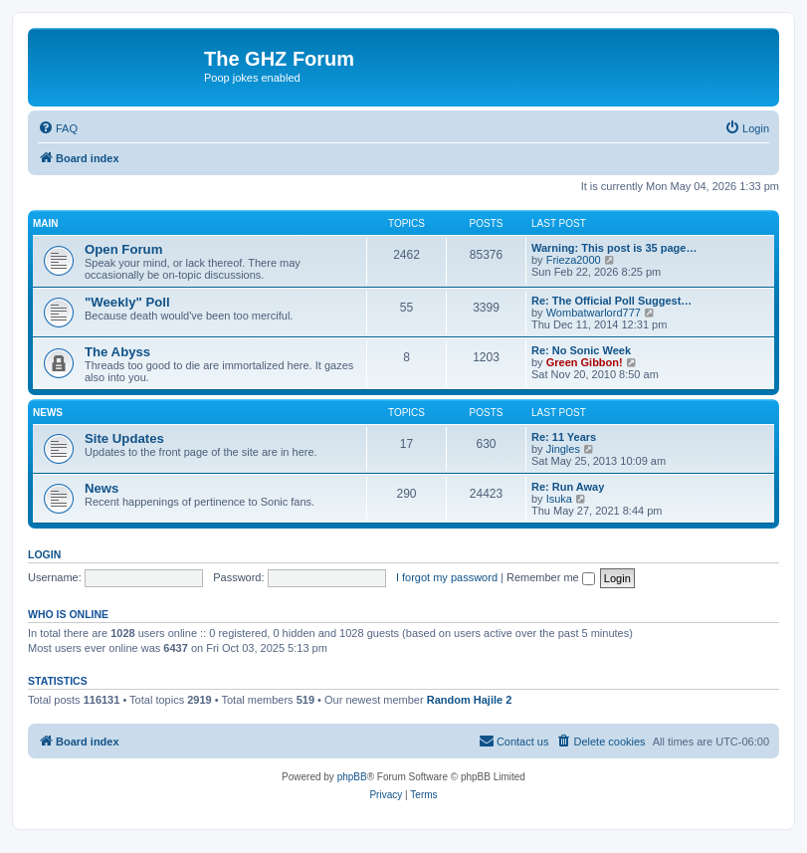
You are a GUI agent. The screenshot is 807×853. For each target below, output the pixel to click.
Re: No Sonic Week (581, 350)
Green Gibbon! (584, 362)
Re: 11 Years (563, 437)
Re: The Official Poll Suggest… (611, 301)
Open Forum (123, 249)
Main (46, 223)
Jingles (563, 449)
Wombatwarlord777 (593, 313)
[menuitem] (58, 128)
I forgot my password (447, 577)
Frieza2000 (573, 260)
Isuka (559, 499)
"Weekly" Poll (127, 302)
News (48, 412)
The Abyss (117, 351)
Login (44, 554)
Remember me (550, 577)
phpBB (352, 776)
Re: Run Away (567, 487)
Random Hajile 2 (469, 700)
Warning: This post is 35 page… (614, 248)
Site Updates (124, 438)
